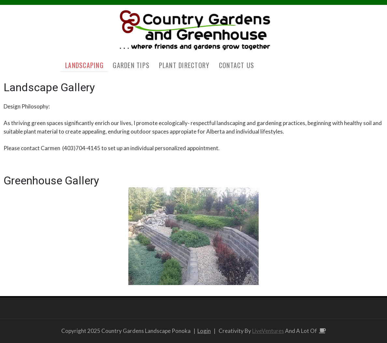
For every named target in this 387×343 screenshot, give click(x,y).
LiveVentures (268, 330)
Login (204, 330)
